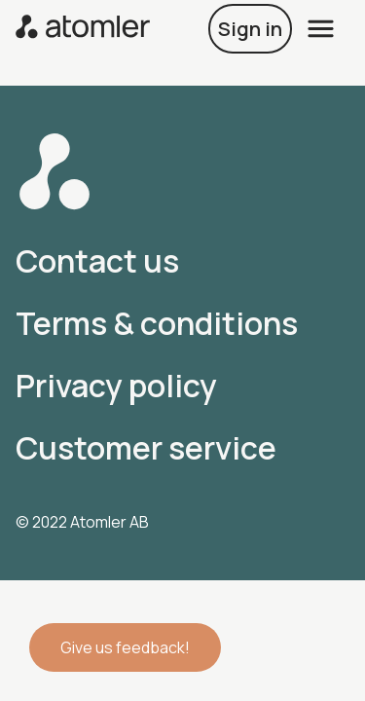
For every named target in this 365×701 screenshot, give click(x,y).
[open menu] (320, 28)
